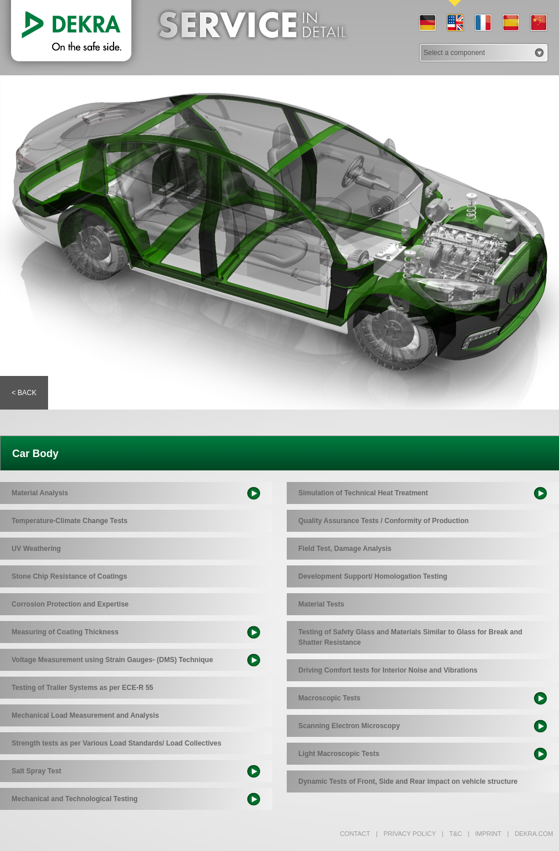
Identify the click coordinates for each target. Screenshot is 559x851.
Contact (355, 833)
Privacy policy (406, 833)
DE (427, 23)
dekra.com (530, 833)
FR (482, 23)
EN (454, 23)
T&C (452, 833)
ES (510, 23)
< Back (24, 393)
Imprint (484, 833)
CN (538, 23)
